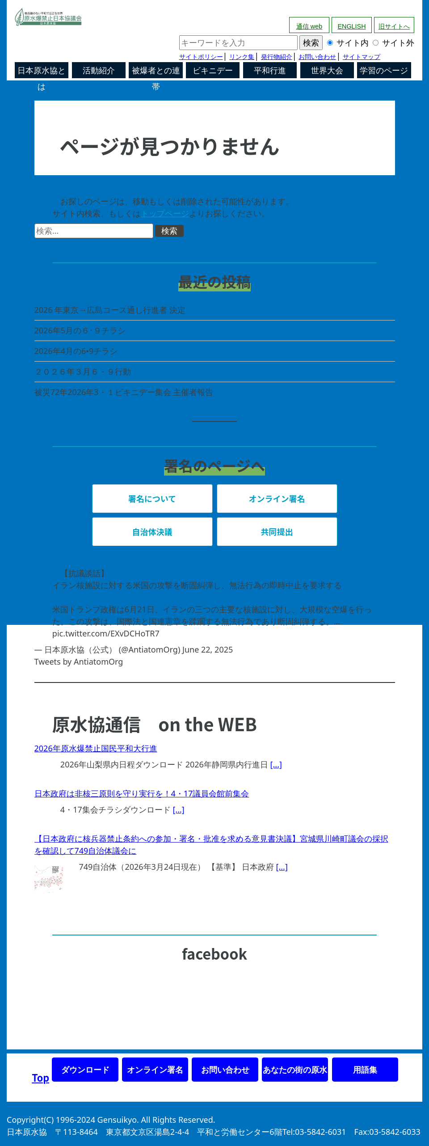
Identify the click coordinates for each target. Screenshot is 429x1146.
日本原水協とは (41, 72)
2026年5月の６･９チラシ (80, 330)
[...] (276, 764)
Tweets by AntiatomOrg (78, 661)
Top (40, 1077)
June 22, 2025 (207, 649)
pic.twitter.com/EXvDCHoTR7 (106, 633)
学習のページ (384, 70)
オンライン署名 (155, 1069)
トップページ (165, 213)
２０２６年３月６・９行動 (82, 371)
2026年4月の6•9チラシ (76, 350)
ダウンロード (85, 1069)
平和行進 (270, 70)
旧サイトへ (394, 26)
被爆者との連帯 (156, 72)
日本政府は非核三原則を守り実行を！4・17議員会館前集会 (141, 793)
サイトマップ (361, 56)
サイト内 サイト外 (296, 42)
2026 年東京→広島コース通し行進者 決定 (110, 309)
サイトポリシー (201, 56)
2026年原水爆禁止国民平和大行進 (95, 748)
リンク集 (241, 56)
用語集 (365, 1069)
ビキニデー (213, 70)
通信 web (309, 26)
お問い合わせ (317, 56)
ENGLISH (351, 26)
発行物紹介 (276, 56)
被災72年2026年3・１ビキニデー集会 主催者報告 (124, 392)
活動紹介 (99, 70)
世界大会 (327, 70)
